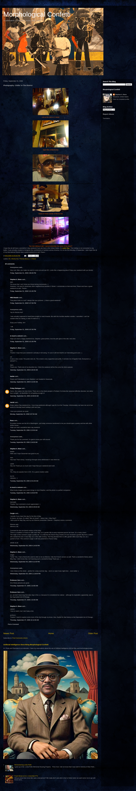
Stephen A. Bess (16, 279)
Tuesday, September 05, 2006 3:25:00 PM (24, 493)
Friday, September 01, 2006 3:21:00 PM (23, 291)
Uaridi (12, 402)
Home (51, 633)
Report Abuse (108, 114)
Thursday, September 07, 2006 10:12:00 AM (24, 620)
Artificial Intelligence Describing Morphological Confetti (25, 645)
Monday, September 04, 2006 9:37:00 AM (23, 414)
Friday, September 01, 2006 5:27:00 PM (23, 303)
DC (10, 259)
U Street (33, 259)
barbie (12, 376)
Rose (12, 420)
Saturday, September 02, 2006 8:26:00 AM (24, 370)
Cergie (12, 513)
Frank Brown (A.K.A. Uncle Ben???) (26, 776)
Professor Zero (15, 580)
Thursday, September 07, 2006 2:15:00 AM (24, 600)
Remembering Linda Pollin (22, 765)
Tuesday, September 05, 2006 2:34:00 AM (23, 442)
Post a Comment (13, 624)
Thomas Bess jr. (24, 259)
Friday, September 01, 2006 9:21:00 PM (23, 341)
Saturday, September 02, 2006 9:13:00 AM (24, 382)
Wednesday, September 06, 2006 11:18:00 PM (25, 574)
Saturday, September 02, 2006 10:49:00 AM (24, 396)
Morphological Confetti (36, 14)
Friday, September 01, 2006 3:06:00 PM (23, 273)
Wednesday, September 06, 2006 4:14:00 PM (25, 545)
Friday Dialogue (15, 388)
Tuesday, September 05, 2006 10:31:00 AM (24, 481)
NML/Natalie (14, 297)
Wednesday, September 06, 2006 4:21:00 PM (25, 562)
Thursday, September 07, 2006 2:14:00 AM (24, 586)
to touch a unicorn (16, 336)
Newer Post (8, 633)
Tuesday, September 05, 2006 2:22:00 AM (23, 430)
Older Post (93, 633)
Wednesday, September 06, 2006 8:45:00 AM (25, 507)
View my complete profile (121, 99)
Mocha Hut (15, 259)
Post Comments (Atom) (20, 638)
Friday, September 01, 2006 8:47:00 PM (23, 329)
